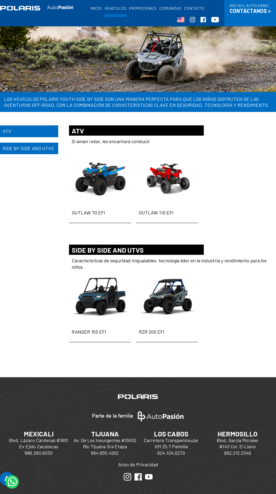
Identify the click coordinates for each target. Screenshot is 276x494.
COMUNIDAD (170, 8)
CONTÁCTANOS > (250, 11)
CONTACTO (194, 8)
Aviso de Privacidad (138, 464)
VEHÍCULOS (115, 8)
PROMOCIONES (143, 8)
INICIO (96, 8)
